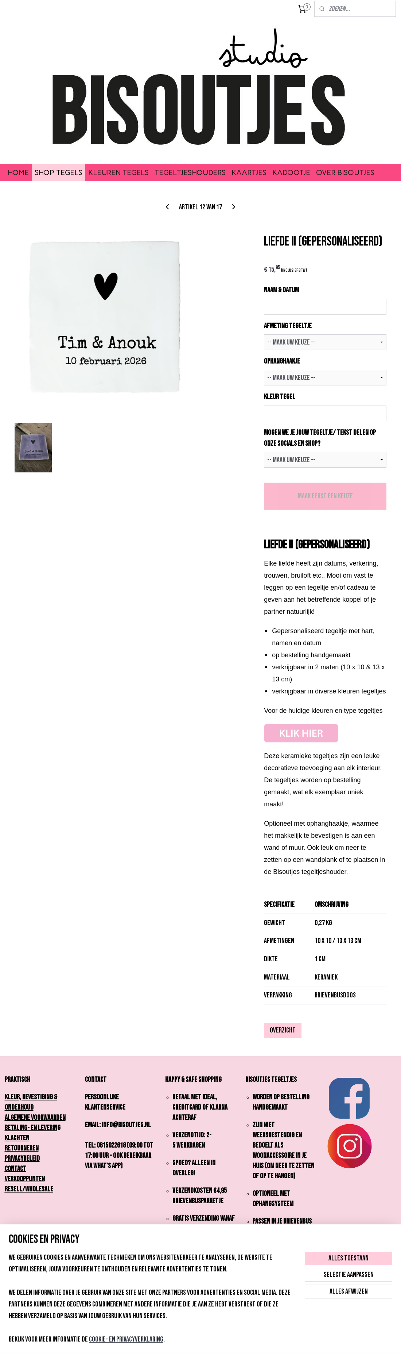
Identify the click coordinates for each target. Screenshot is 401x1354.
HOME (18, 172)
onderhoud (19, 1107)
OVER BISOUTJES (345, 172)
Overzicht (283, 1030)
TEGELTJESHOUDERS (190, 172)
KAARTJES (248, 172)
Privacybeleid (22, 1158)
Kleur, (15, 1097)
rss (189, 1340)
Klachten (17, 1138)
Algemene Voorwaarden (35, 1117)
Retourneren (22, 1148)
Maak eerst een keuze (325, 496)
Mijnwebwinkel (257, 1340)
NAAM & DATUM (281, 290)
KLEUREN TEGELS (118, 172)
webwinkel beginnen (210, 1340)
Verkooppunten (25, 1179)
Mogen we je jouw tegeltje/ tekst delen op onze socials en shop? (320, 438)
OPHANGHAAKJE (282, 361)
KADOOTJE (291, 172)
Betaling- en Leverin (31, 1127)
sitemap (177, 1340)
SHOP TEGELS (58, 172)
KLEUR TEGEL (279, 396)
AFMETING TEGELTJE (288, 326)
